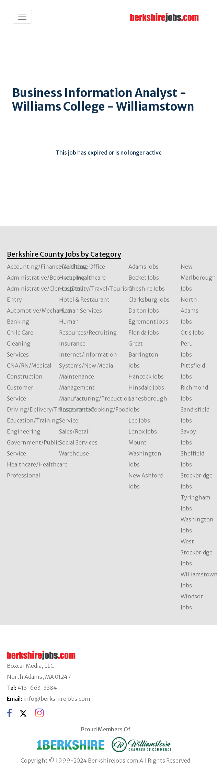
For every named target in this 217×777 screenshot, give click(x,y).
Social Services (78, 442)
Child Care (20, 332)
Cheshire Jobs (146, 288)
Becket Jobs (143, 277)
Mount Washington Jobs (144, 453)
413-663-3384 (37, 687)
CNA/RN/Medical (29, 365)
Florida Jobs (143, 332)
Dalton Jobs (143, 310)
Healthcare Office (82, 266)
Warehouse (74, 453)
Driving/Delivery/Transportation (51, 409)
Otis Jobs (192, 332)
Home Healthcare (82, 277)
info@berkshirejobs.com (56, 698)
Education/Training (33, 420)
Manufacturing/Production (95, 398)
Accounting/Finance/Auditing (47, 266)
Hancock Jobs (146, 376)
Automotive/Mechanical (39, 310)
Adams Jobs (143, 266)
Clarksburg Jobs (149, 299)
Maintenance (76, 376)
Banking (18, 321)
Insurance (72, 343)
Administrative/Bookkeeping (46, 277)
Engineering (24, 431)
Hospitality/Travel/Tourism (96, 288)
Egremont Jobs (148, 321)
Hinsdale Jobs (146, 387)
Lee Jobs (139, 420)
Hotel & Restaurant (84, 299)
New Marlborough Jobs (198, 277)
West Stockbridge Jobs (197, 552)
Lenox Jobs (142, 431)
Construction (25, 376)
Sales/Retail (74, 431)
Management (77, 387)
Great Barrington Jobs (143, 354)
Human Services (80, 310)
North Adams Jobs (189, 310)
